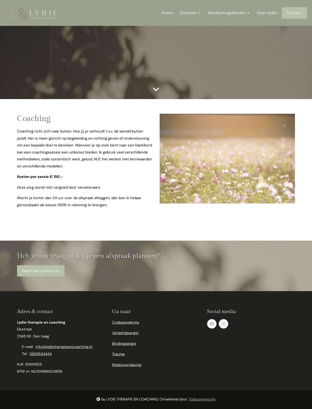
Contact (294, 12)
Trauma (118, 354)
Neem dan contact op (40, 270)
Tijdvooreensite (201, 399)
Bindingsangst (124, 343)
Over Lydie (267, 12)
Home (167, 12)
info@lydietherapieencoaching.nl (64, 346)
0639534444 (40, 353)
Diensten (190, 12)
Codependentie (125, 322)
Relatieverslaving (126, 364)
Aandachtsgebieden (229, 12)
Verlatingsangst (125, 332)
